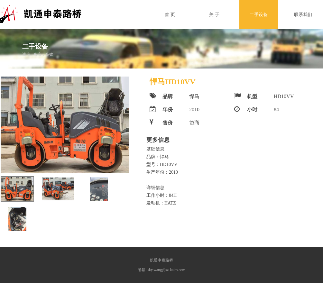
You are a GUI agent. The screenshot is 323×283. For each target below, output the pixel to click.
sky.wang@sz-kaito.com (166, 270)
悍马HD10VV (173, 82)
